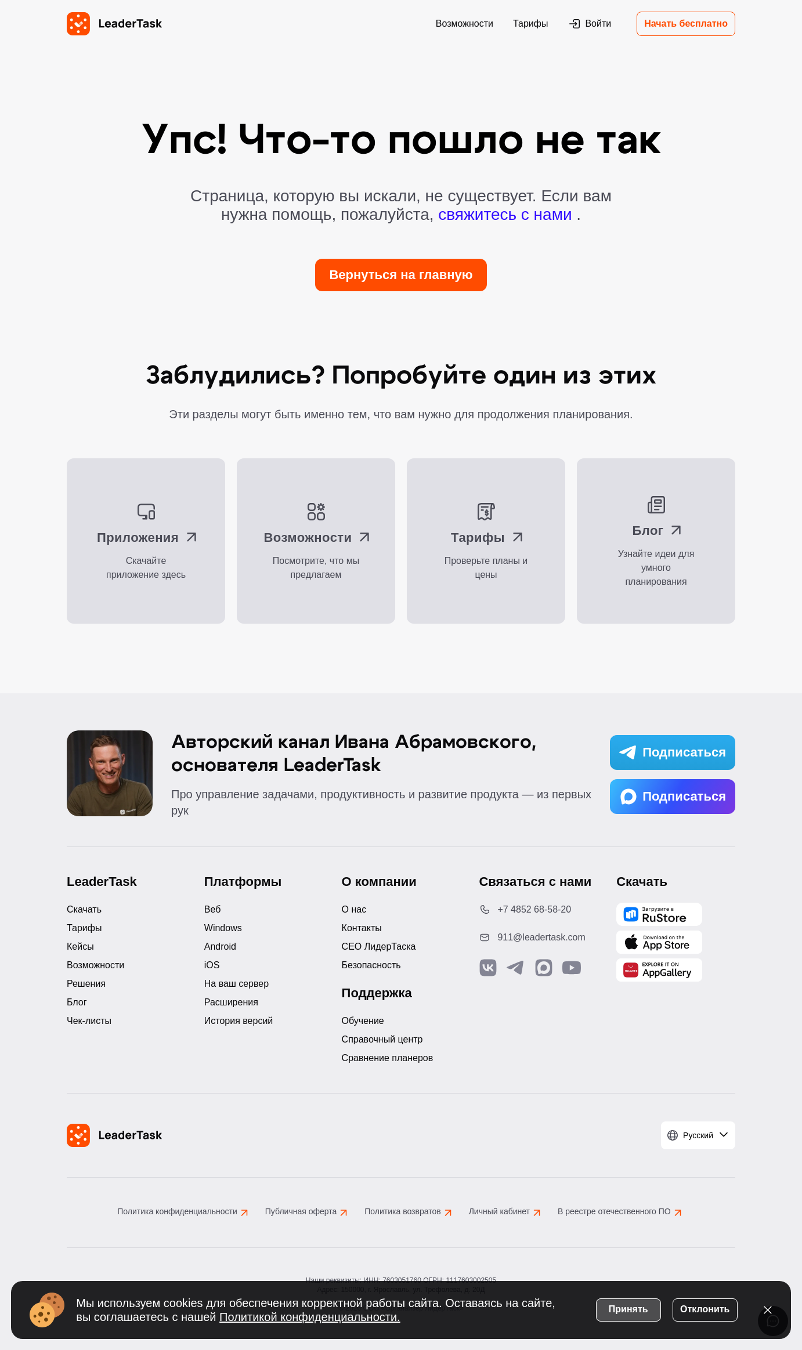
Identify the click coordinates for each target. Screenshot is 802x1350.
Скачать (84, 909)
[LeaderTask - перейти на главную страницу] (114, 23)
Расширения (231, 1002)
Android (220, 946)
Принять (628, 1308)
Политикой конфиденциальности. (310, 1316)
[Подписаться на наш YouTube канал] (571, 967)
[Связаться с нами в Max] (543, 967)
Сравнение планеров (387, 1058)
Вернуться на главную (400, 274)
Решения (86, 984)
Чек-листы (89, 1021)
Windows (223, 928)
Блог (77, 1002)
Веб (212, 909)
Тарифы (530, 23)
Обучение (363, 1021)
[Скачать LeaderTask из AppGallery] (659, 914)
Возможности (464, 23)
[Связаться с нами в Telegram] (516, 967)
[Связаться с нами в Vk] (488, 967)
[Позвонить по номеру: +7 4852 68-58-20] (538, 910)
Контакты (362, 928)
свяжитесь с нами (507, 214)
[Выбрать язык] (698, 1135)
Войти (589, 24)
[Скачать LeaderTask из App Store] (659, 942)
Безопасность (371, 965)
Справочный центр (382, 1039)
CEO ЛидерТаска (379, 946)
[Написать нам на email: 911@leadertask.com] (538, 937)
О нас (354, 909)
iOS (212, 965)
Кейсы (80, 946)
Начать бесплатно (686, 23)
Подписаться (672, 752)
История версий (238, 1021)
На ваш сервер (236, 984)
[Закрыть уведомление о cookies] (767, 1309)
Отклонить (704, 1308)
